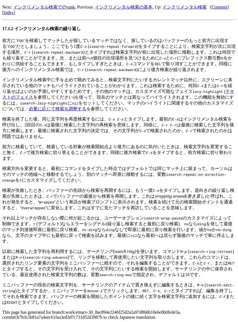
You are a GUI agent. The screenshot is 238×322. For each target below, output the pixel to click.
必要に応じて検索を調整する (57, 108)
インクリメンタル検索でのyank (44, 7)
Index (9, 12)
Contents (219, 7)
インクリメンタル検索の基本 (123, 7)
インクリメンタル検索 (184, 7)
